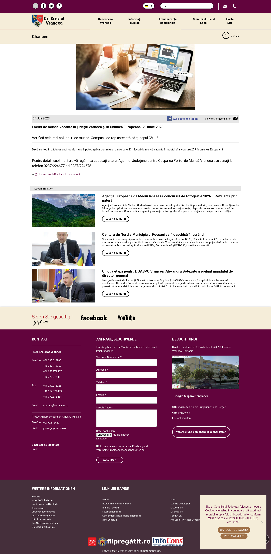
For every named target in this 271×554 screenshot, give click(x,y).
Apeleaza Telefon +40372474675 (234, 6)
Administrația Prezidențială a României (121, 515)
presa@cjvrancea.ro (54, 428)
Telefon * (101, 382)
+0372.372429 (51, 422)
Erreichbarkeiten (181, 418)
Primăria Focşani (110, 507)
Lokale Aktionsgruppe (43, 515)
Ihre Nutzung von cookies (45, 523)
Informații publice (134, 21)
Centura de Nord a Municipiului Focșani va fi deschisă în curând (153, 234)
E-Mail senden (225, 6)
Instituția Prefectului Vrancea (116, 503)
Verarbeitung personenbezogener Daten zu (120, 450)
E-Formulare (176, 511)
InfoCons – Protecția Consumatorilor (189, 519)
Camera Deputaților (180, 503)
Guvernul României (111, 511)
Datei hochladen (105, 431)
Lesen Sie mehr (115, 218)
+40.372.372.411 (52, 377)
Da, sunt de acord (234, 529)
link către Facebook (94, 317)
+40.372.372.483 (52, 391)
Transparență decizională (168, 21)
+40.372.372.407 (52, 371)
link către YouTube (126, 317)
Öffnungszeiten (181, 412)
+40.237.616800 (52, 360)
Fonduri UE (176, 515)
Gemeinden (38, 508)
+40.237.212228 (52, 385)
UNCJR (105, 499)
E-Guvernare (176, 507)
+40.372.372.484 (52, 396)
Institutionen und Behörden (45, 504)
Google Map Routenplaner (191, 396)
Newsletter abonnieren (218, 118)
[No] (262, 522)
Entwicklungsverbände (43, 511)
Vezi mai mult (234, 536)
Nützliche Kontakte (41, 519)
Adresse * (102, 369)
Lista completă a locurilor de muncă (60, 174)
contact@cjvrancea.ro (55, 405)
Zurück (230, 36)
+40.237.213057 (52, 365)
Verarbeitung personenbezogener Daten (201, 432)
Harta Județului (109, 519)
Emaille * (101, 395)
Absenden (109, 459)
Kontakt (36, 496)
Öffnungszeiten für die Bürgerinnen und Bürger (199, 407)
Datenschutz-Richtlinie (43, 527)
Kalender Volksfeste (42, 500)
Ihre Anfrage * (104, 407)
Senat (173, 499)
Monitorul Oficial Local (204, 21)
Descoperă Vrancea (105, 21)
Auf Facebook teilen (185, 118)
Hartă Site (230, 21)
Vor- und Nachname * (109, 357)
